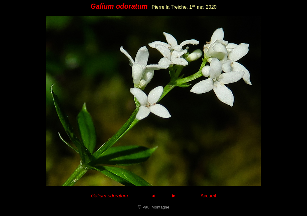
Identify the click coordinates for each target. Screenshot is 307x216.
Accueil (208, 195)
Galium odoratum (109, 195)
